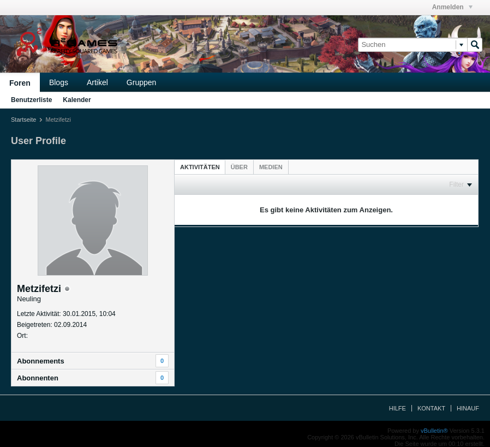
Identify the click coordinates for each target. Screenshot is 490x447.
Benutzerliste (31, 100)
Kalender (77, 100)
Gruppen (141, 82)
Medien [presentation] (271, 167)
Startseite (23, 119)
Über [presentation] (239, 167)
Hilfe (397, 408)
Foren (20, 83)
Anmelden (452, 7)
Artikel (97, 82)
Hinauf (468, 408)
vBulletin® (434, 430)
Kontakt (431, 408)
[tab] (200, 166)
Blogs (58, 82)
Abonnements (40, 361)
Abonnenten (37, 378)
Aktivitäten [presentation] (200, 167)
